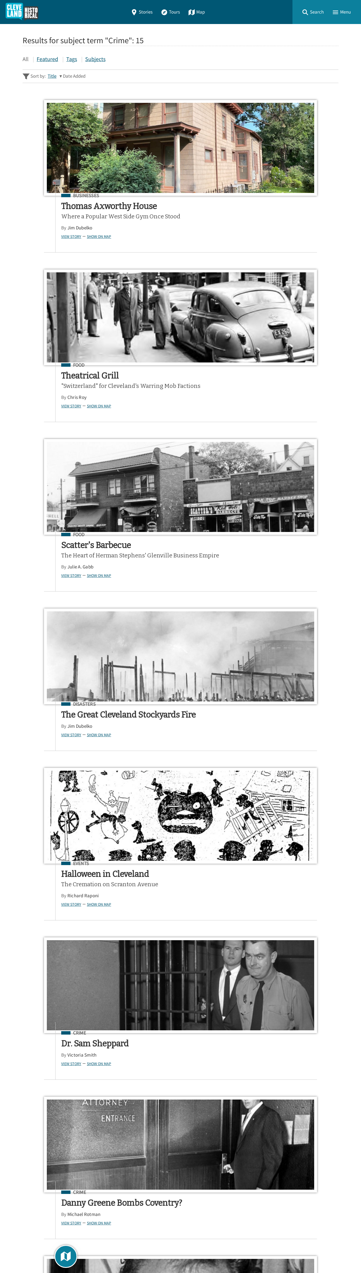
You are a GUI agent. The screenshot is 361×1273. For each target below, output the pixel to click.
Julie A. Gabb (277, 235)
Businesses (54, 196)
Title (52, 76)
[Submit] (330, 1062)
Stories (142, 12)
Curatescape (77, 1253)
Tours (170, 12)
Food (161, 196)
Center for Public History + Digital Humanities (81, 1245)
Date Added (74, 76)
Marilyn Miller (278, 955)
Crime (276, 382)
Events (164, 382)
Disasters (52, 382)
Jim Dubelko (47, 245)
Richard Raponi (166, 432)
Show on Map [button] (67, 253)
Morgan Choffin (165, 601)
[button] (312, 12)
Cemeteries (169, 738)
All (25, 58)
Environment (285, 569)
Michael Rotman (52, 601)
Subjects (95, 58)
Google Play (315, 1113)
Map (196, 12)
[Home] (22, 12)
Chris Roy (159, 235)
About (31, 1185)
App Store (269, 1113)
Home (31, 1145)
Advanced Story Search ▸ (48, 1076)
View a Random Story (51, 1215)
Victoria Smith (279, 404)
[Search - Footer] (180, 1062)
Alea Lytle (274, 591)
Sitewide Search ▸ (41, 1085)
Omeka (54, 1253)
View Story (39, 253)
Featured (47, 58)
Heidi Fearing (163, 760)
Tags (71, 58)
